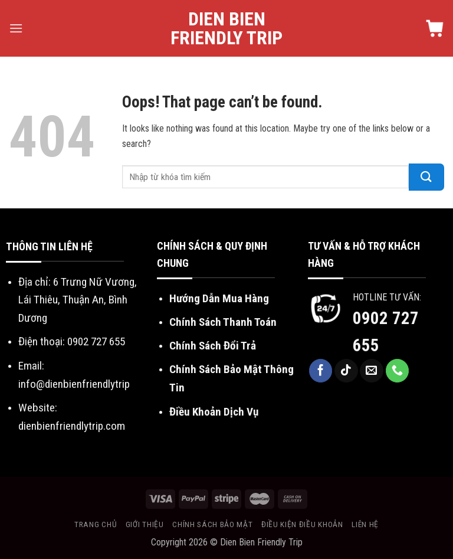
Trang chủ (95, 524)
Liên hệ (365, 524)
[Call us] (397, 371)
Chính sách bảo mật (212, 524)
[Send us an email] (371, 371)
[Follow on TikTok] (346, 371)
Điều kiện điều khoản (302, 524)
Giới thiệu (145, 524)
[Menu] (16, 28)
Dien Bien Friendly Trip (226, 28)
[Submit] (426, 177)
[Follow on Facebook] (321, 371)
